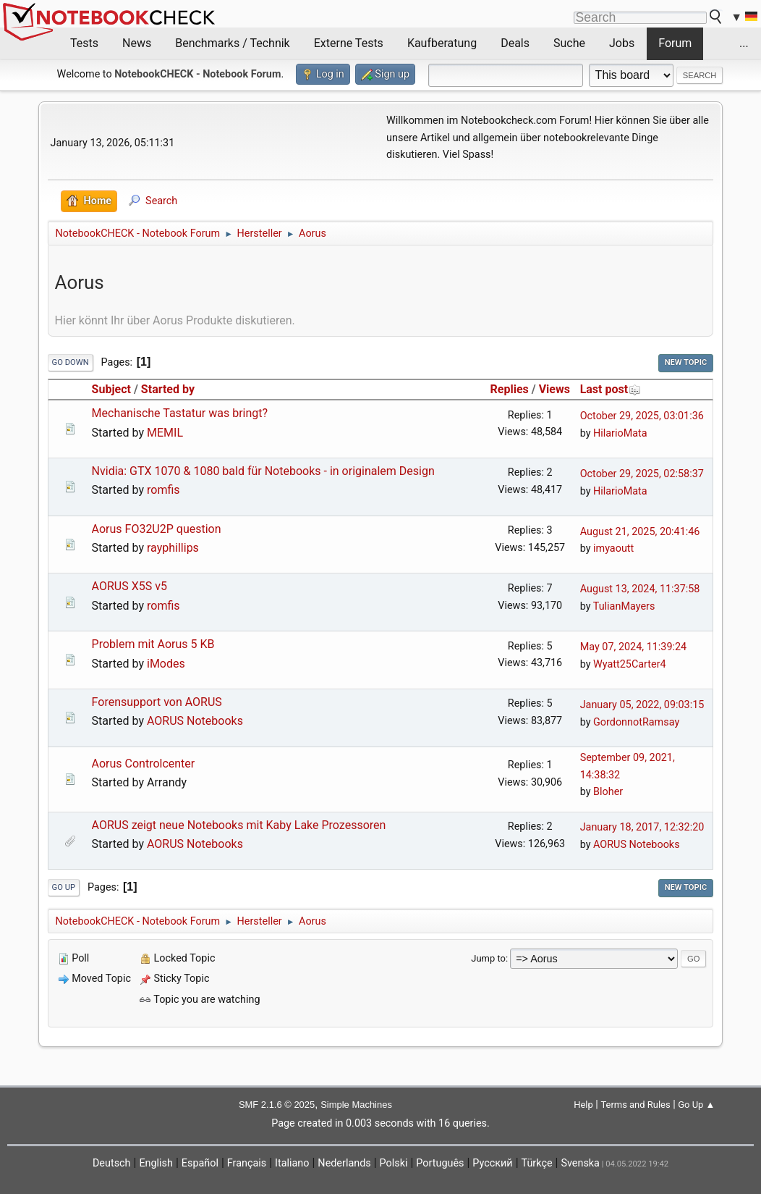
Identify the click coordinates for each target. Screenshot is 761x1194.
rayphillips (173, 548)
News (136, 43)
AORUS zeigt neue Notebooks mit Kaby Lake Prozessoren (239, 825)
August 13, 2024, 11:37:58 (640, 589)
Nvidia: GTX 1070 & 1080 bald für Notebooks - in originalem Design (263, 471)
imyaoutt (613, 548)
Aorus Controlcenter (143, 763)
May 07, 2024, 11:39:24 (633, 647)
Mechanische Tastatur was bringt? (180, 413)
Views (554, 389)
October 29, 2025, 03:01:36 (642, 416)
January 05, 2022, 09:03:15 (642, 705)
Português (440, 1163)
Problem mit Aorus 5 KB (153, 644)
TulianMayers (624, 606)
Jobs (621, 43)
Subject (111, 389)
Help (583, 1104)
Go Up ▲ (696, 1104)
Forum (675, 43)
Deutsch (112, 1163)
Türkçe (537, 1163)
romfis (163, 490)
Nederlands (344, 1163)
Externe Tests (348, 43)
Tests (84, 43)
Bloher (608, 792)
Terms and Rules (635, 1104)
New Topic (686, 362)
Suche (569, 43)
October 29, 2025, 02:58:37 (642, 474)
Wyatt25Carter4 (629, 664)
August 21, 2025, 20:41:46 (640, 532)
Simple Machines (356, 1104)
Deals (515, 43)
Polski (394, 1163)
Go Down (70, 362)
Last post (611, 389)
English (156, 1163)
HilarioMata (620, 433)
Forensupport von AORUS (157, 702)
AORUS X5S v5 (129, 586)
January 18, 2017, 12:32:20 (642, 827)
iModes (166, 663)
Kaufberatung (442, 43)
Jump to (488, 958)
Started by (168, 389)
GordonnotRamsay (636, 722)
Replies (509, 389)
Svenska (580, 1163)
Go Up (63, 887)
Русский (492, 1163)
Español (200, 1163)
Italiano (292, 1163)
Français (246, 1163)
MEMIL (165, 433)
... (744, 43)
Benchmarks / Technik (232, 43)
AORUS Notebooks (195, 721)
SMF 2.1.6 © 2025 (277, 1104)
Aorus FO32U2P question (156, 529)
